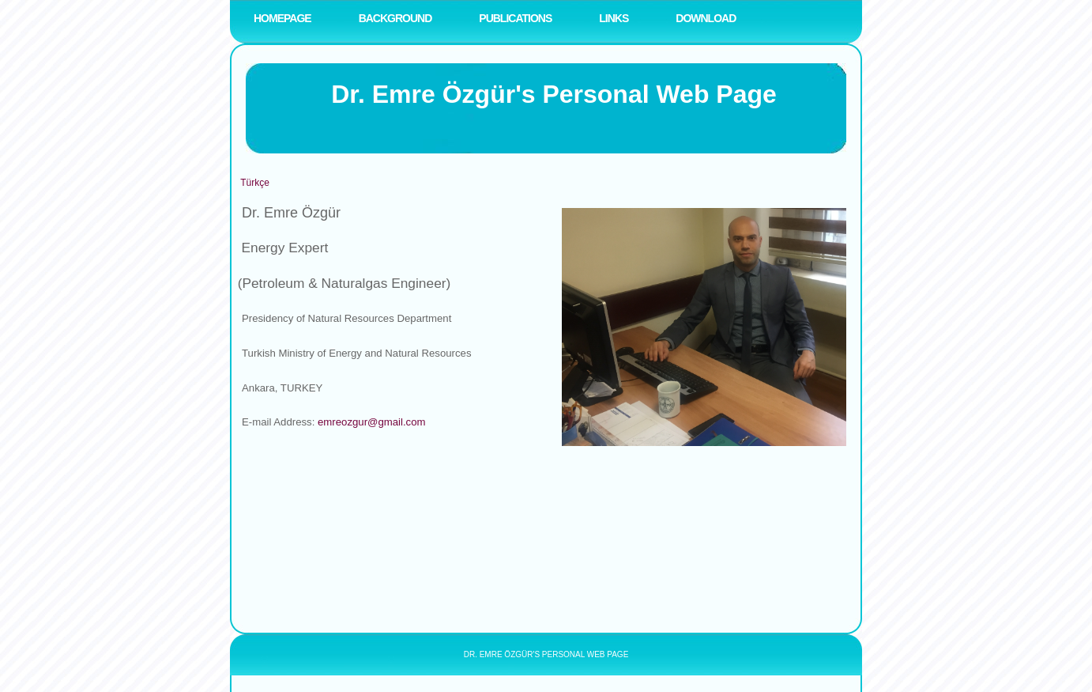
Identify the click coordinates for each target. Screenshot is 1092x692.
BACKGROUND (395, 18)
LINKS (613, 18)
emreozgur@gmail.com (372, 422)
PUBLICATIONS (515, 18)
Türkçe (254, 182)
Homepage (282, 18)
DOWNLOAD (706, 18)
